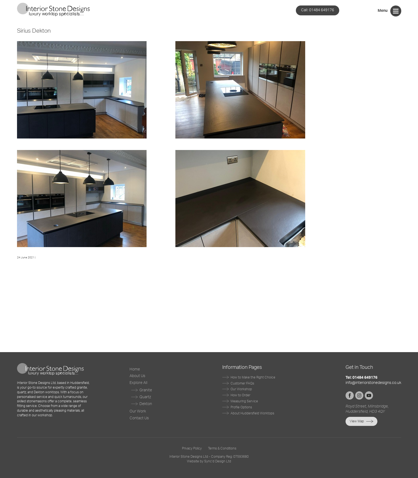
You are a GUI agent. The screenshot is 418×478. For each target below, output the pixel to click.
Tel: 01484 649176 (361, 378)
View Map (357, 421)
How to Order (240, 395)
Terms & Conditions (222, 448)
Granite (145, 390)
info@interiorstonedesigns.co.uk (373, 382)
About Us (137, 376)
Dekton (145, 404)
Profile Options (241, 407)
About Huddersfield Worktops (252, 413)
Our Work (138, 411)
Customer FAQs (242, 383)
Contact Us (139, 418)
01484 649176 (317, 10)
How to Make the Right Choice (253, 377)
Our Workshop (241, 389)
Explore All (138, 382)
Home (135, 369)
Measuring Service (244, 401)
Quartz (145, 397)
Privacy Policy (192, 448)
